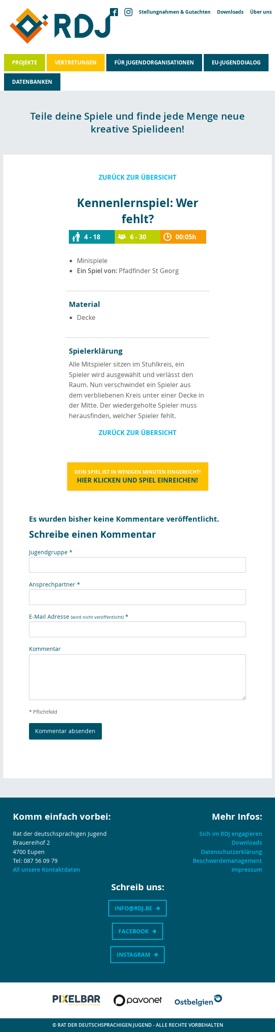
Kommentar (45, 649)
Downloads (230, 12)
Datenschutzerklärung (231, 852)
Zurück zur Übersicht (137, 177)
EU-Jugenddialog (236, 62)
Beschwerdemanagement (227, 860)
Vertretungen (76, 62)
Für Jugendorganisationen (154, 62)
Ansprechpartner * (54, 584)
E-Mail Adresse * (78, 616)
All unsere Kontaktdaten (46, 869)
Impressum (247, 869)
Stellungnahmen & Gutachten (175, 12)
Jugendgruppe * (50, 552)
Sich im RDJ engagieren (230, 833)
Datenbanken (32, 81)
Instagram (133, 954)
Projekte (24, 62)
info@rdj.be (133, 908)
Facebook (133, 931)
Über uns (261, 12)
